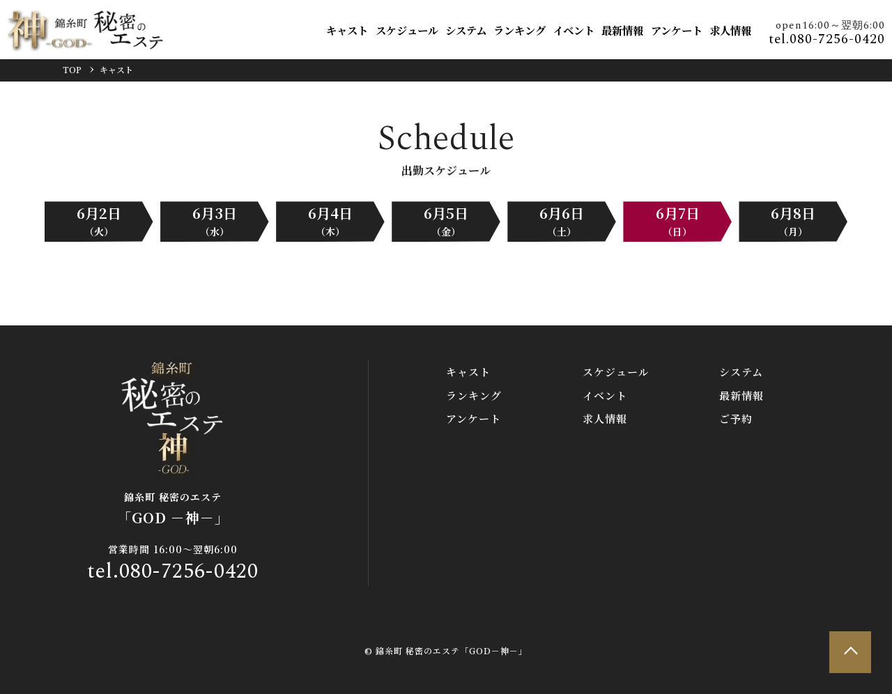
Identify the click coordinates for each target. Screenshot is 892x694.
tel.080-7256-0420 (827, 39)
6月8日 (793, 220)
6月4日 (330, 220)
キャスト (347, 30)
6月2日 (99, 220)
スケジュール (407, 30)
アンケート (676, 30)
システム (465, 30)
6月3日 (214, 220)
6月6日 (561, 220)
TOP (72, 69)
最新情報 (622, 30)
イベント (573, 30)
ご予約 (736, 418)
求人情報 (730, 30)
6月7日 (678, 220)
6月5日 (446, 220)
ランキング (519, 30)
